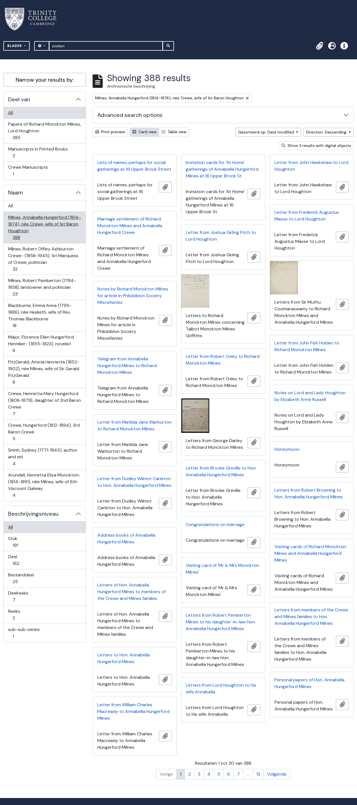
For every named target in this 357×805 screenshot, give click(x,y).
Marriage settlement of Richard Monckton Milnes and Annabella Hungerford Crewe (129, 225)
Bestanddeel (21, 578)
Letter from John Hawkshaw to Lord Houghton (311, 165)
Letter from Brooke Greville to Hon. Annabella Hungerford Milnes (221, 471)
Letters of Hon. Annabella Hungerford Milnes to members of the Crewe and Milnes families (131, 591)
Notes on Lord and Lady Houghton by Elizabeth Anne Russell (310, 396)
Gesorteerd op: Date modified (266, 132)
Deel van (19, 99)
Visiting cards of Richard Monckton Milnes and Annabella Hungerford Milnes (310, 553)
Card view (144, 131)
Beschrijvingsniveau (33, 513)
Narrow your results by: (45, 79)
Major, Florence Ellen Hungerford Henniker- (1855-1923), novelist (41, 344)
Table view (174, 131)
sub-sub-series (24, 633)
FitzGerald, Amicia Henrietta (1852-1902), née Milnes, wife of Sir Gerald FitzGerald (43, 372)
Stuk (19, 542)
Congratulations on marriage (215, 524)
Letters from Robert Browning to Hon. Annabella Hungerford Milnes (308, 493)
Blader (15, 45)
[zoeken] (106, 46)
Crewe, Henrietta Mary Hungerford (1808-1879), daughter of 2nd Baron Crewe (44, 403)
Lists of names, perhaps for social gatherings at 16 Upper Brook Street (134, 165)
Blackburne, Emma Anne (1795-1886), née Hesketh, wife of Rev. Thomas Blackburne (40, 315)
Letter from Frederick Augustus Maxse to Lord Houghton (306, 215)
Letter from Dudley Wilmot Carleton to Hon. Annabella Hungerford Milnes (134, 482)
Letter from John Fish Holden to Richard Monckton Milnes (306, 346)
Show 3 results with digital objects (316, 145)
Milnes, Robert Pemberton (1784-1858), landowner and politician (42, 287)
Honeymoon (286, 449)
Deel (20, 560)
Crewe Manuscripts (28, 170)
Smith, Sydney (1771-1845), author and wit (42, 457)
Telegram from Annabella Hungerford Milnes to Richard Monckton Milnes (127, 365)
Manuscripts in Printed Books (38, 152)
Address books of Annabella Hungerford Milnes (126, 538)
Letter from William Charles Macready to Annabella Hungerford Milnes (133, 711)
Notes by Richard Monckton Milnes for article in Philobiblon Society (132, 295)
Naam (15, 192)
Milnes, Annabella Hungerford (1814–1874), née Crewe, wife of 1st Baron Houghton (44, 227)
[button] (319, 46)
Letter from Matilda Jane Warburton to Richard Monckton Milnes (134, 425)
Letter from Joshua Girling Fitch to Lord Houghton (221, 235)
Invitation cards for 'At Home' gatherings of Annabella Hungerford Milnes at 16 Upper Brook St (222, 169)
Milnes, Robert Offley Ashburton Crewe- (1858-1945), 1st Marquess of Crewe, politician (43, 259)
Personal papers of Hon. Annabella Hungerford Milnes (309, 683)
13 (258, 774)
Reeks (17, 614)
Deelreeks (18, 596)
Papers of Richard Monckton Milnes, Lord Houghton (44, 131)
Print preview (110, 131)
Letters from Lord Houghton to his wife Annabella (221, 688)
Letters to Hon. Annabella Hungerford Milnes (123, 658)
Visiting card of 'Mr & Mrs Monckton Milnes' (222, 568)
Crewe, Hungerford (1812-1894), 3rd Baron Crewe (44, 432)
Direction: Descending (326, 132)
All (10, 113)
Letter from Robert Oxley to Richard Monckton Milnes (223, 359)
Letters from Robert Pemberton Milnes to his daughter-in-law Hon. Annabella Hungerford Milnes (221, 622)
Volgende (276, 774)
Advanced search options (130, 115)
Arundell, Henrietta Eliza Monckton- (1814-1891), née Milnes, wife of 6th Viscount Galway (44, 485)
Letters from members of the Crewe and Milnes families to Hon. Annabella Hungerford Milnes (311, 616)
